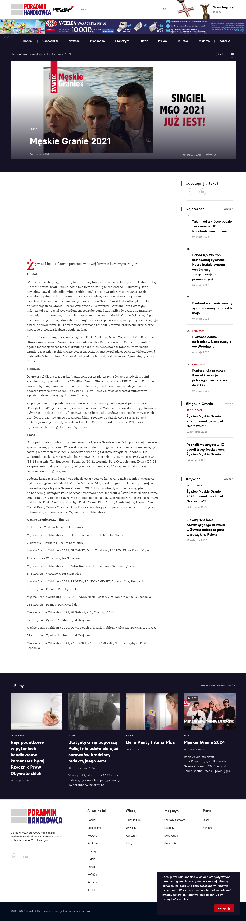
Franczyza (122, 41)
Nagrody (169, 827)
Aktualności (199, 364)
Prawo (162, 41)
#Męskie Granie (191, 154)
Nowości (74, 41)
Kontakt (225, 41)
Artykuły (37, 54)
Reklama (204, 41)
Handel (27, 41)
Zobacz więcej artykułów (218, 685)
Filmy (129, 843)
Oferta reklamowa (174, 820)
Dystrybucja (171, 835)
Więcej (228, 209)
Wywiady (131, 827)
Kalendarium (133, 820)
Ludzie (143, 41)
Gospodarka (50, 41)
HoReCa (182, 41)
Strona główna (19, 54)
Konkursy (131, 835)
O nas (206, 820)
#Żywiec (211, 154)
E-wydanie (170, 843)
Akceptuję (224, 908)
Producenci (97, 41)
